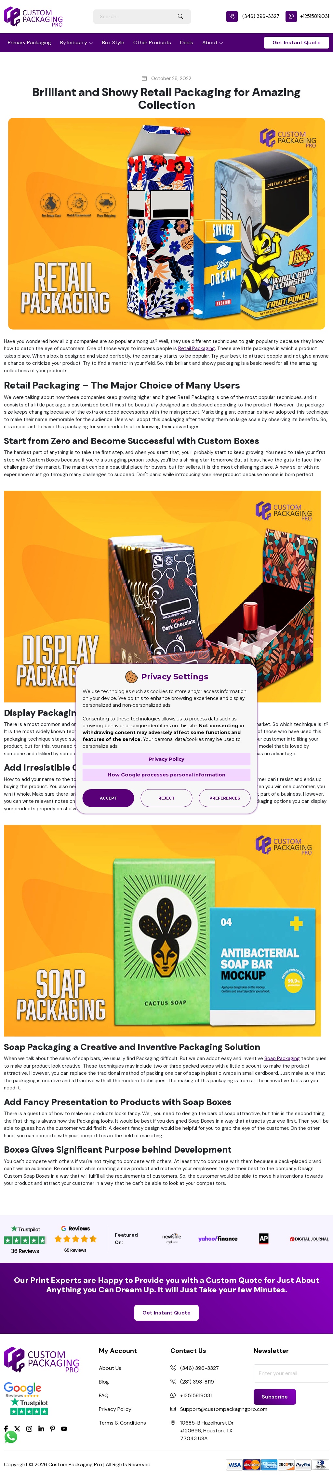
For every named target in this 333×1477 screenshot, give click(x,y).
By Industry (73, 42)
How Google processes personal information (166, 775)
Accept (108, 797)
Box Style (113, 42)
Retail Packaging (196, 348)
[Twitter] (17, 1429)
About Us (110, 1368)
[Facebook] (6, 1428)
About (210, 42)
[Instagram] (29, 1429)
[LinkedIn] (41, 1428)
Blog (104, 1381)
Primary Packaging (29, 42)
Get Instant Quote (297, 42)
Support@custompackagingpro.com (223, 1409)
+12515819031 (307, 16)
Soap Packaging (282, 1058)
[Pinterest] (52, 1428)
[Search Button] (180, 16)
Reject (166, 797)
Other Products (152, 42)
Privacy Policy (115, 1409)
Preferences (224, 797)
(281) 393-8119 (197, 1381)
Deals (186, 42)
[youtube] (64, 1429)
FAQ (104, 1395)
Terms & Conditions (122, 1422)
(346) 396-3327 (252, 16)
